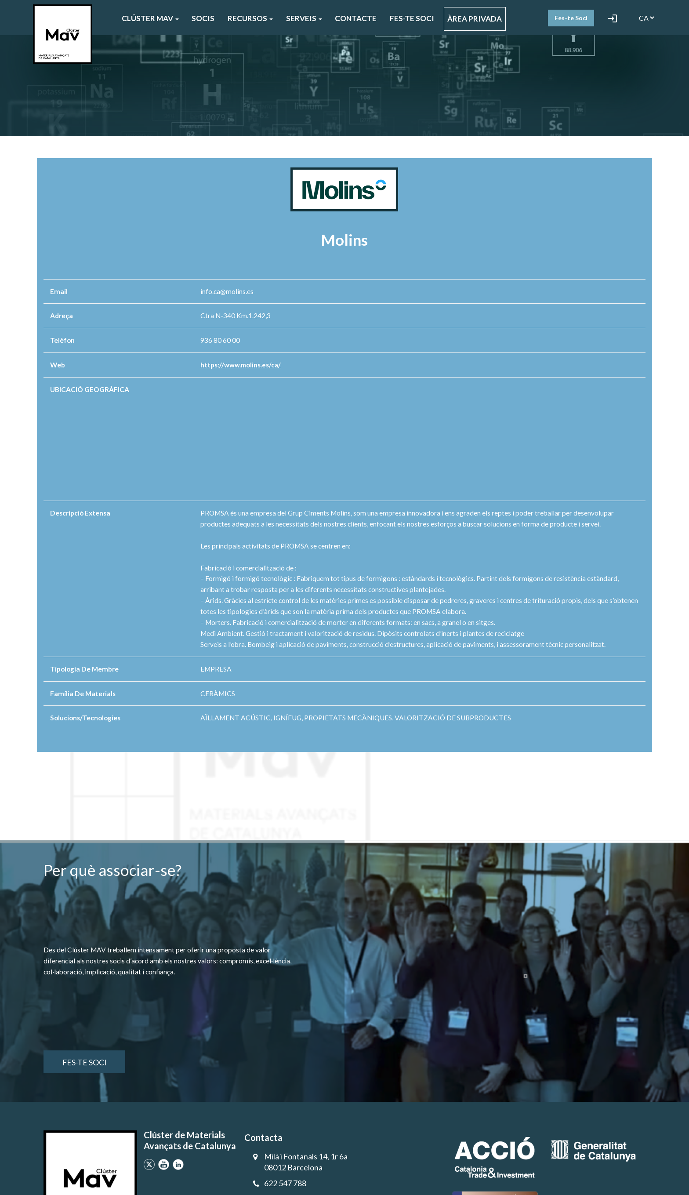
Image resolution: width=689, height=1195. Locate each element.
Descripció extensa (80, 513)
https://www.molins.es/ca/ (241, 365)
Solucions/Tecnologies (85, 718)
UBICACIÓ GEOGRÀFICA (89, 389)
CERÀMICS (217, 693)
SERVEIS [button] (304, 18)
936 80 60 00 (220, 340)
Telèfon (62, 340)
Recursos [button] (250, 18)
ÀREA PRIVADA (474, 18)
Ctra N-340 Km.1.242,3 (235, 316)
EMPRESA (216, 669)
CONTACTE (356, 18)
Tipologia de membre (84, 669)
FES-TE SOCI (412, 18)
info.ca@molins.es (227, 291)
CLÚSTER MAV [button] (150, 18)
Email (59, 291)
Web (57, 365)
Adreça (61, 316)
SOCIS (203, 18)
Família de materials (83, 693)
